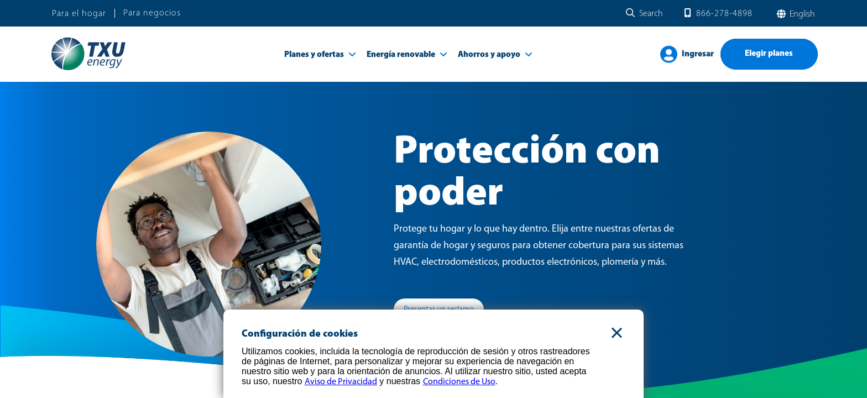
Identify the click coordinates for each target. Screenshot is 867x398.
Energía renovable (401, 55)
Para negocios (152, 13)
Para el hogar (79, 13)
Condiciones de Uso (459, 382)
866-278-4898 (724, 13)
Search (651, 13)
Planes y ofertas (314, 55)
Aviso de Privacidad (341, 382)
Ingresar (698, 54)
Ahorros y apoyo (489, 55)
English (801, 14)
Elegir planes (769, 54)
